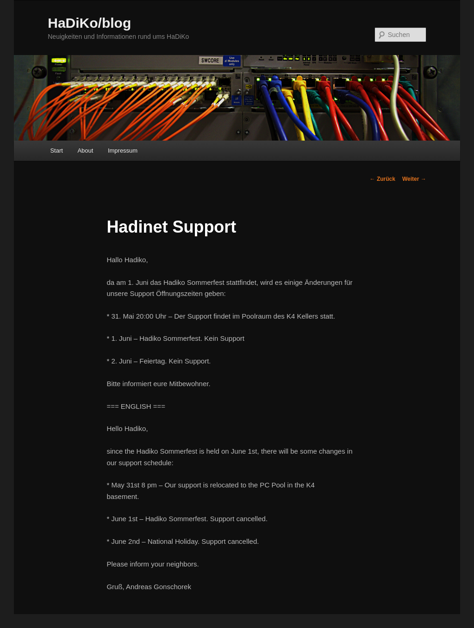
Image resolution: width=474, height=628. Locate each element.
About (85, 150)
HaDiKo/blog (89, 23)
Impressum (122, 150)
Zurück (382, 179)
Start (56, 150)
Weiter (414, 179)
